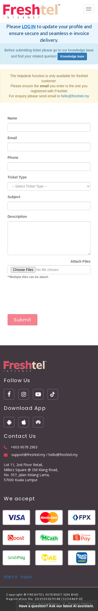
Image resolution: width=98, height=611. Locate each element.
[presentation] (46, 299)
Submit (22, 320)
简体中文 (11, 577)
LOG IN (29, 26)
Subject (14, 197)
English (26, 577)
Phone (13, 158)
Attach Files (80, 261)
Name (12, 118)
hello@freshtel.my (75, 96)
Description (17, 217)
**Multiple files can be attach (28, 277)
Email (12, 138)
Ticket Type (17, 177)
